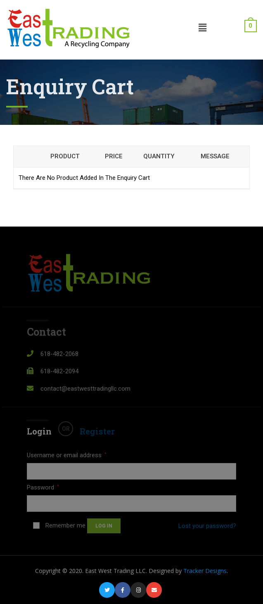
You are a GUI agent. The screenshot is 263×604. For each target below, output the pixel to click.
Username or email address (67, 455)
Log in (103, 526)
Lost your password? (207, 526)
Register (97, 431)
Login (39, 431)
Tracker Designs (205, 571)
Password (43, 487)
